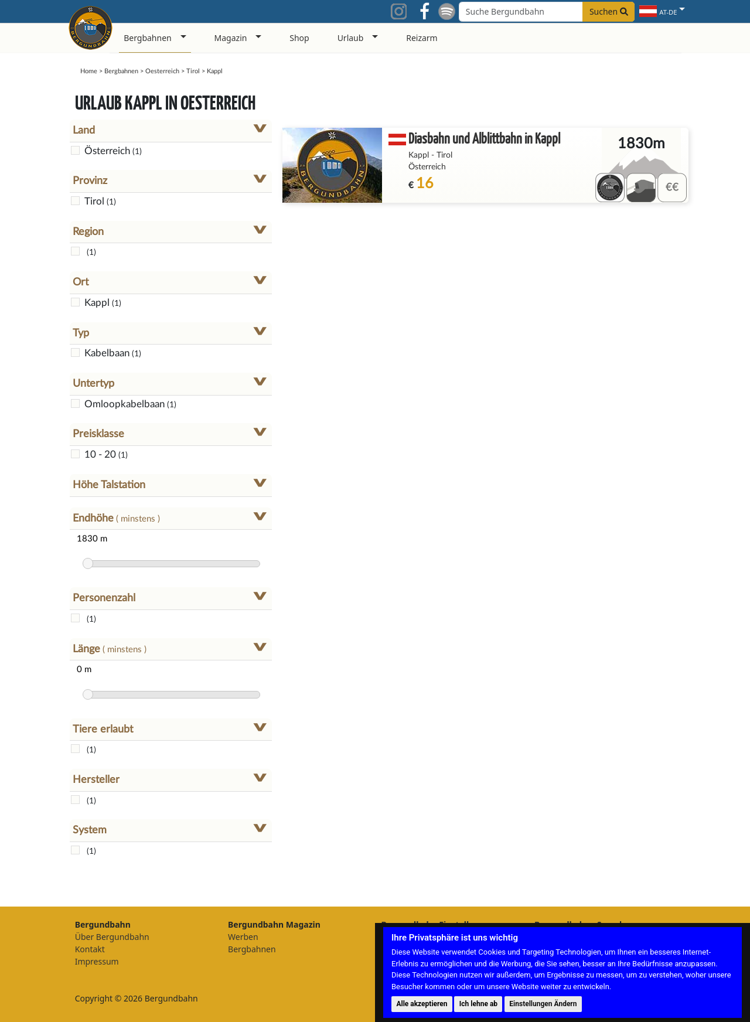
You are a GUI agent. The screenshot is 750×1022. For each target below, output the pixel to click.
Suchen (608, 11)
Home (88, 71)
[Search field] (547, 12)
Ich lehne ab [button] (478, 1004)
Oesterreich (162, 71)
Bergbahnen (121, 71)
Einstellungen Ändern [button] (543, 1004)
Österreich (427, 167)
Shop (299, 37)
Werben (243, 936)
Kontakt (90, 949)
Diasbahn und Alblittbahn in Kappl (484, 138)
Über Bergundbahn (112, 936)
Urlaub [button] (351, 37)
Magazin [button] (230, 37)
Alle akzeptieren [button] (421, 1004)
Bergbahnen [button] (148, 37)
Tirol (193, 71)
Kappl (418, 155)
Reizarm (422, 37)
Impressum (97, 961)
